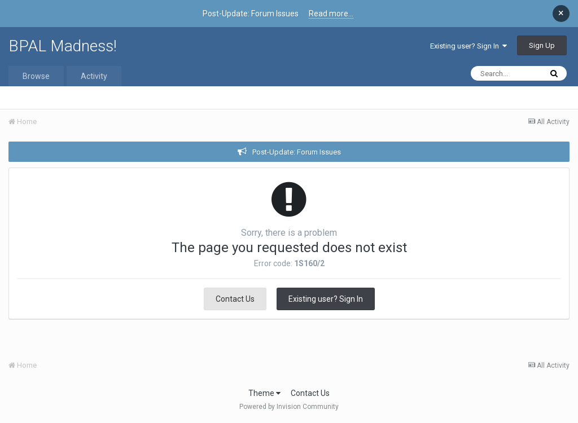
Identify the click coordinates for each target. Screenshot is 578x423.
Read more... (331, 13)
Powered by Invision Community (289, 407)
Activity (94, 76)
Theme (264, 393)
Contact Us (235, 298)
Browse (36, 76)
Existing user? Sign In (468, 46)
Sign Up (542, 45)
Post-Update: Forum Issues (296, 152)
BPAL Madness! (62, 46)
